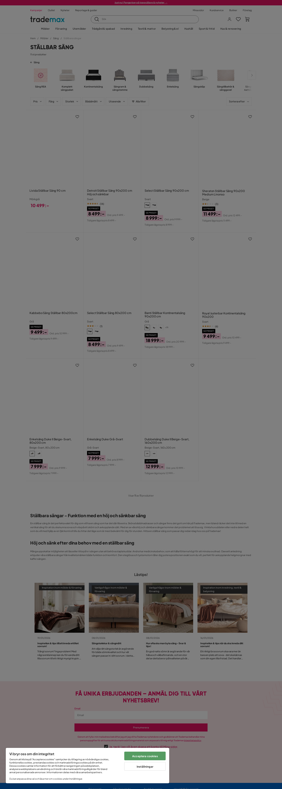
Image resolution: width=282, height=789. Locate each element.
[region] (87, 765)
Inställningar (145, 766)
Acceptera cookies (145, 756)
